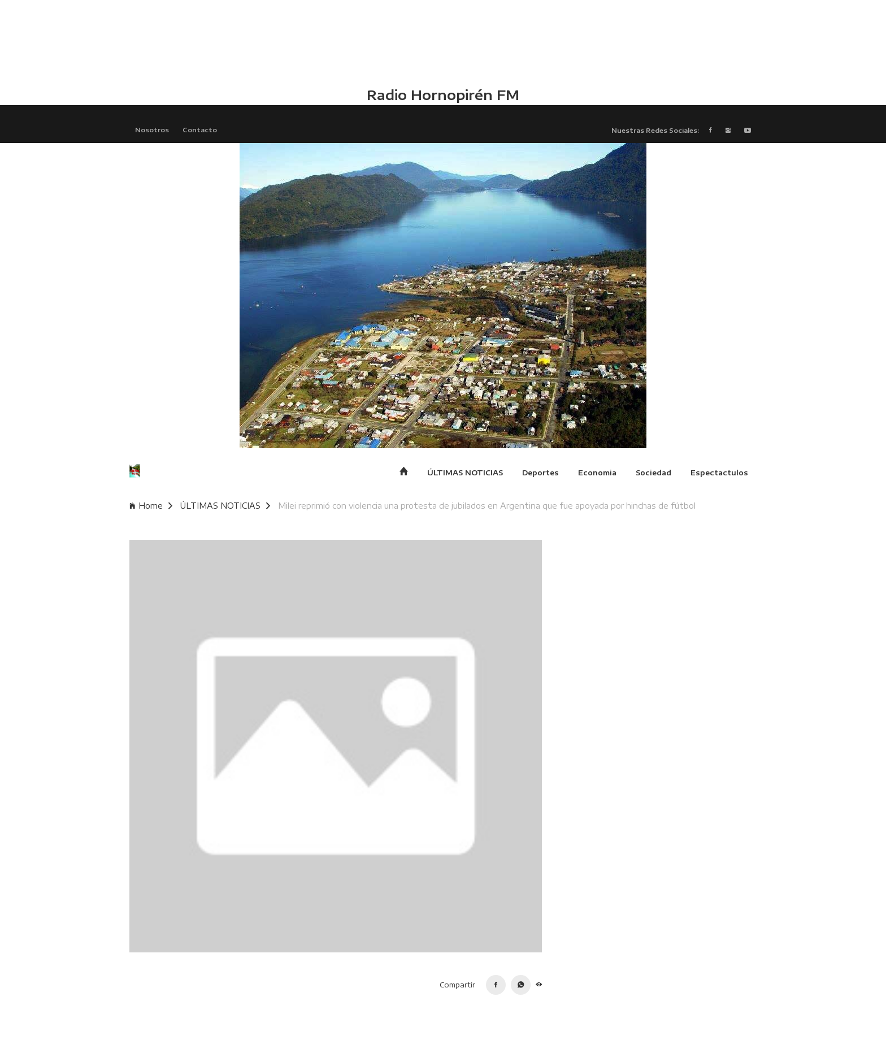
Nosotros (152, 129)
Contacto (200, 129)
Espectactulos (719, 472)
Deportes (540, 472)
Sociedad (653, 472)
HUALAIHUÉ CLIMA (443, 42)
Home (150, 505)
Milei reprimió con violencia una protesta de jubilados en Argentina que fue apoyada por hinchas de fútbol (487, 505)
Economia (597, 472)
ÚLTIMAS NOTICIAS (465, 472)
